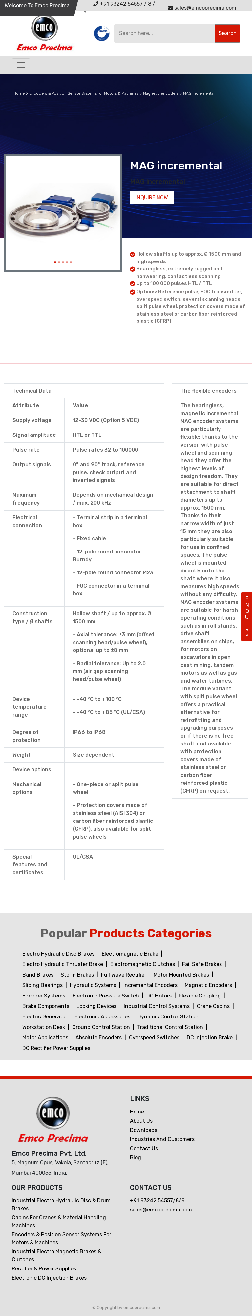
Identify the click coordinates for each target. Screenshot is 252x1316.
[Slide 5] (71, 262)
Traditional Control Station (170, 1027)
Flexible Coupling (200, 996)
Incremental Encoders (151, 985)
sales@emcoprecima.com (202, 8)
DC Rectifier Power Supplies (56, 1048)
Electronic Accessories (103, 1017)
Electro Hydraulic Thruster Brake (63, 964)
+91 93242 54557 (118, 4)
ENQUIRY (247, 617)
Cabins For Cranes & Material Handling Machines (59, 1221)
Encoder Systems (44, 996)
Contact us (144, 1148)
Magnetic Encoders (209, 985)
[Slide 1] (55, 262)
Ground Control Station (101, 1027)
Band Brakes (38, 975)
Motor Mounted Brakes (182, 975)
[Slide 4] (67, 262)
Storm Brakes (78, 975)
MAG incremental (198, 93)
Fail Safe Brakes (202, 964)
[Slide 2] (59, 262)
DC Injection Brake (210, 1038)
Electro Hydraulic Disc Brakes (59, 954)
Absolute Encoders (99, 1038)
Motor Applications (46, 1038)
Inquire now (152, 197)
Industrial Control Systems (157, 1006)
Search (228, 33)
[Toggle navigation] (21, 64)
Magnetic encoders (160, 93)
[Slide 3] (63, 262)
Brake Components (46, 1006)
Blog (135, 1157)
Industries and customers (162, 1139)
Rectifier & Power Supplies (44, 1269)
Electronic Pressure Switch (106, 996)
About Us (141, 1121)
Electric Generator (45, 1017)
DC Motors (159, 996)
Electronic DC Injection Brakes (49, 1278)
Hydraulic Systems (93, 985)
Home (19, 93)
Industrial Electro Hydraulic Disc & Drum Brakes (61, 1204)
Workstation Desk (44, 1027)
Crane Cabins (214, 1006)
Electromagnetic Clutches (143, 964)
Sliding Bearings (43, 985)
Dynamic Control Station (168, 1017)
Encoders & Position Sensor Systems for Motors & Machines (83, 93)
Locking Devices (97, 1006)
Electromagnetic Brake (130, 954)
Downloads (143, 1130)
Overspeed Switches (155, 1038)
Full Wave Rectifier (124, 975)
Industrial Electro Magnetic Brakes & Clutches (56, 1255)
